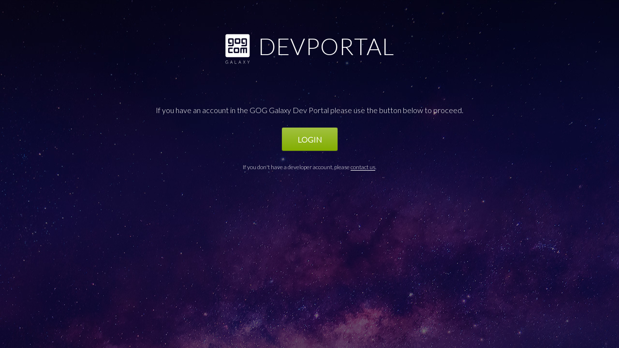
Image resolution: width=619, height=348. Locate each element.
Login (309, 139)
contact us (363, 167)
